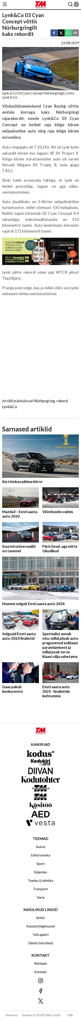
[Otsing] (70, 5)
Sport (41, 863)
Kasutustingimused (40, 926)
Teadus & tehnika (40, 880)
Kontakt (40, 972)
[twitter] (61, 33)
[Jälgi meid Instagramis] (40, 981)
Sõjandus (40, 872)
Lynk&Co (9, 406)
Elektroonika (40, 855)
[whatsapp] (68, 33)
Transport (40, 889)
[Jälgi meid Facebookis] (40, 991)
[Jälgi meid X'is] (40, 1001)
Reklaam (40, 963)
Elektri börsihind (40, 943)
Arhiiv (40, 918)
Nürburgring (44, 401)
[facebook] (54, 33)
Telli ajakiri (40, 934)
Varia (40, 897)
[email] (75, 33)
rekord (62, 401)
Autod (40, 847)
